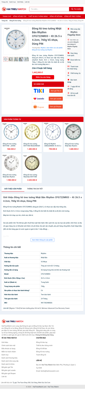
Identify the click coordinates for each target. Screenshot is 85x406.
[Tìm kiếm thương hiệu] (49, 9)
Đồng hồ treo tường (72, 16)
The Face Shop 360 (23, 382)
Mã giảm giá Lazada (8, 370)
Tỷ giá (15, 382)
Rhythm (43, 48)
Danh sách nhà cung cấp (10, 361)
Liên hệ (27, 2)
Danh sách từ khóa (8, 364)
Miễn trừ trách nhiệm (9, 352)
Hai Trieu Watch (53, 387)
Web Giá (41, 382)
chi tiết (35, 189)
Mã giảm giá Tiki (7, 367)
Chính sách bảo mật (8, 345)
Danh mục (12, 2)
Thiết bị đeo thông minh (38, 16)
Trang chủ (5, 2)
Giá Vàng (34, 382)
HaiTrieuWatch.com (39, 387)
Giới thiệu (20, 2)
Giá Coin (47, 382)
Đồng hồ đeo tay (19, 16)
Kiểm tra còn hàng (43, 77)
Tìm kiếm (76, 9)
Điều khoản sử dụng (8, 348)
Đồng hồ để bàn (56, 16)
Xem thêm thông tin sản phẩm (42, 240)
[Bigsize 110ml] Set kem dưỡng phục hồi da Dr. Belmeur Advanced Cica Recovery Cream (39, 308)
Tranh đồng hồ (41, 355)
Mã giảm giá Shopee (9, 373)
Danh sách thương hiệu (9, 358)
